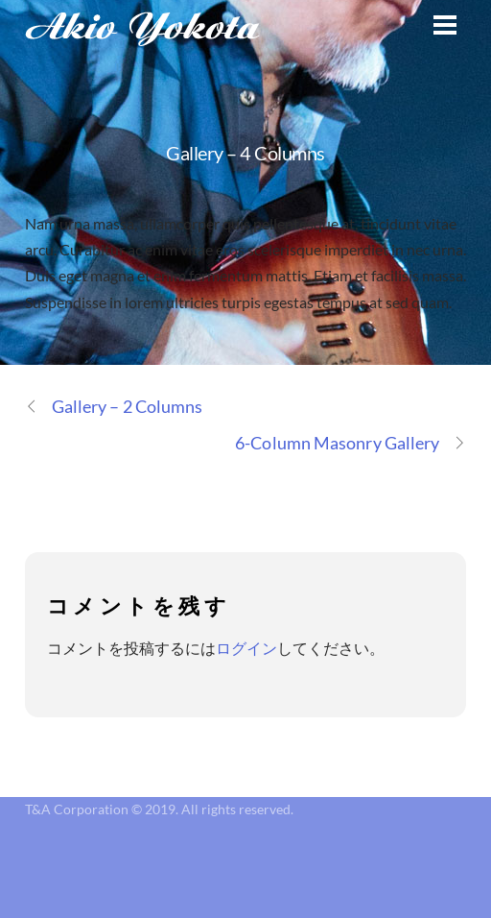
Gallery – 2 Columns (114, 407)
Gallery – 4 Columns (245, 152)
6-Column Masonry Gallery (350, 443)
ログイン (246, 648)
